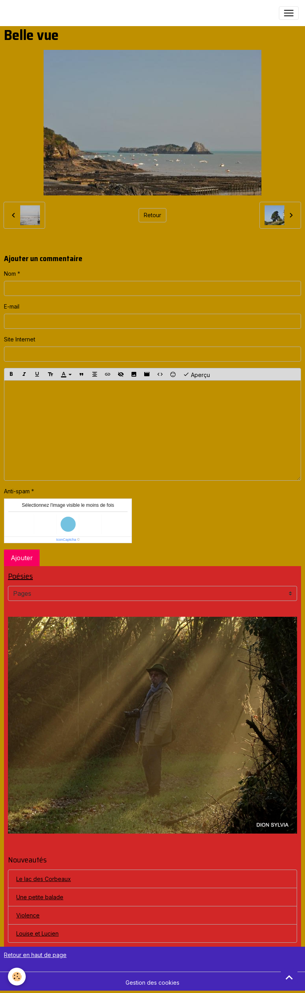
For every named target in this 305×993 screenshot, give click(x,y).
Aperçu (196, 374)
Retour (152, 215)
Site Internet (19, 339)
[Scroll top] (289, 977)
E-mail (11, 306)
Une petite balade (39, 897)
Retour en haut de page (35, 954)
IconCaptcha (66, 540)
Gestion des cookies (152, 982)
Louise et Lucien (37, 933)
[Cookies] (17, 976)
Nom (10, 273)
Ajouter (22, 558)
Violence (28, 915)
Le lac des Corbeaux (43, 879)
